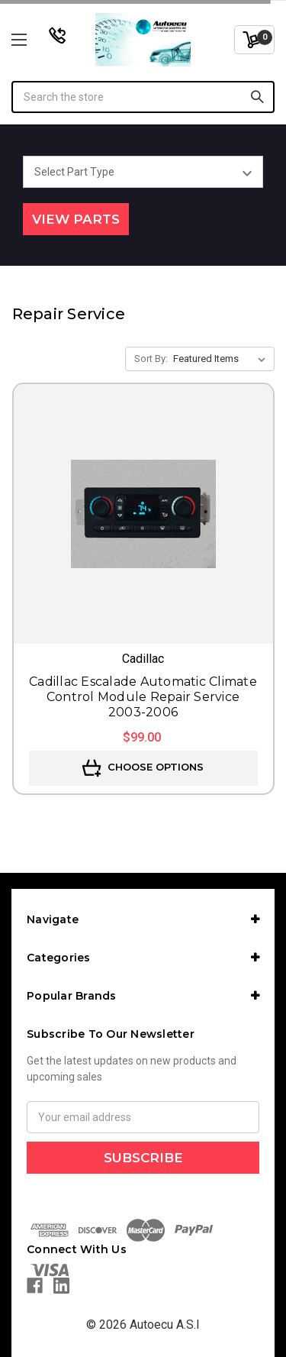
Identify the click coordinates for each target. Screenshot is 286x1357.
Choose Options (143, 768)
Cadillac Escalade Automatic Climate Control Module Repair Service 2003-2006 (143, 696)
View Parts (76, 219)
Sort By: (151, 358)
